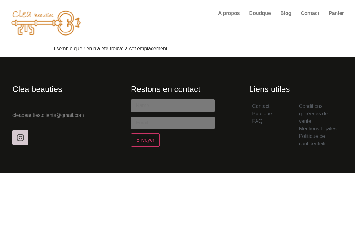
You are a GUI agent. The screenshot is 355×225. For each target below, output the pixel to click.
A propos (229, 13)
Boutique (260, 13)
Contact (310, 13)
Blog (286, 13)
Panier (336, 13)
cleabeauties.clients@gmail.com (48, 115)
